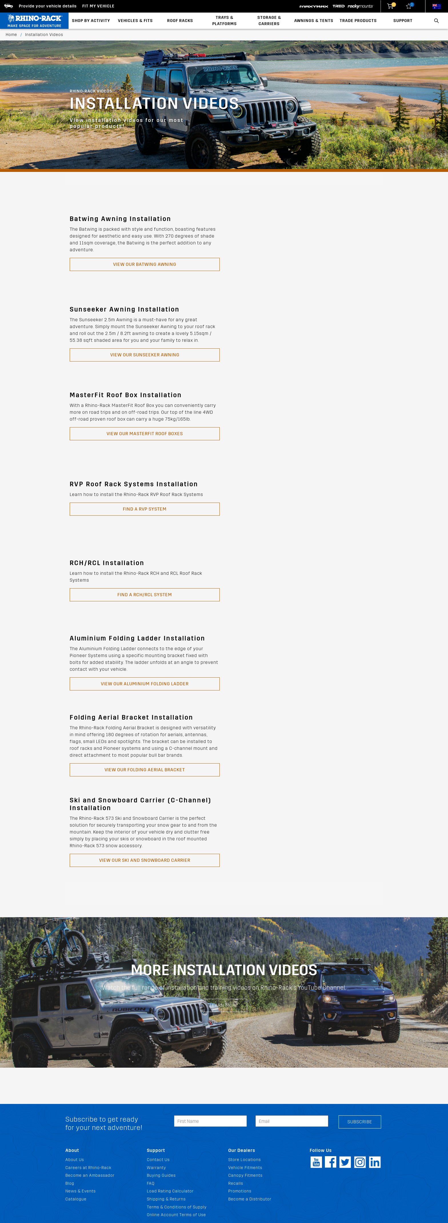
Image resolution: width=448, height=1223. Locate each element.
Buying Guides (161, 1175)
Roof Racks (180, 20)
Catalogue (76, 1199)
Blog (69, 1183)
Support (403, 20)
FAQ (151, 1183)
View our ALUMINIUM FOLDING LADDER (145, 683)
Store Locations (244, 1159)
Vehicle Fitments (245, 1167)
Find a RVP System (145, 509)
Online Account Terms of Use (176, 1214)
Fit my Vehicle (98, 6)
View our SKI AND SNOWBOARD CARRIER (144, 860)
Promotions (239, 1191)
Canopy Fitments (245, 1175)
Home (11, 34)
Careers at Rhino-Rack (88, 1167)
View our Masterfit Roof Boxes (145, 433)
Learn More (224, 1005)
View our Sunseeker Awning (144, 355)
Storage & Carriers (269, 20)
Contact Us (158, 1159)
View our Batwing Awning (144, 264)
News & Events (80, 1191)
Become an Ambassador (90, 1175)
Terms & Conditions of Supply (177, 1207)
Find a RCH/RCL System (144, 594)
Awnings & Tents (313, 20)
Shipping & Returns (166, 1199)
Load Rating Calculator (170, 1191)
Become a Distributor (249, 1199)
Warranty (156, 1167)
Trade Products (358, 20)
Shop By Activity (91, 20)
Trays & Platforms (224, 20)
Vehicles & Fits (135, 20)
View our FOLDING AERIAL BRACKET (145, 769)
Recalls (235, 1183)
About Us (74, 1159)
